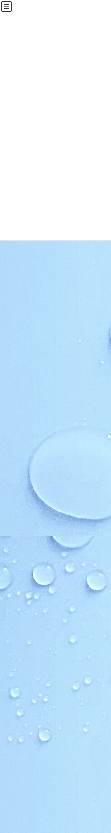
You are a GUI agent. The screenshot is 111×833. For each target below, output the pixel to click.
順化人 (17, 561)
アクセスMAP (22, 458)
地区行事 (19, 509)
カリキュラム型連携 (28, 685)
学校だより (20, 695)
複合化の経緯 (22, 674)
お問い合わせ (18, 705)
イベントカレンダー (28, 530)
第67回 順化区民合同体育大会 (33, 790)
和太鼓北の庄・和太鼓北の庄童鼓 (41, 592)
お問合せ (22, 726)
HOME (16, 417)
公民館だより (21, 654)
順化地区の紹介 (24, 427)
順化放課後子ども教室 (33, 643)
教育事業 (19, 499)
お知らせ (18, 479)
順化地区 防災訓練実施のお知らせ (42, 749)
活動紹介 (18, 541)
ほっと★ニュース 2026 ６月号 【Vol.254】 (51, 776)
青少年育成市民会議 (31, 633)
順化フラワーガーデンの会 (36, 571)
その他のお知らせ (26, 520)
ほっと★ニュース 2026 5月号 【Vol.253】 (45, 804)
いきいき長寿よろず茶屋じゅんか (41, 602)
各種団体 (19, 613)
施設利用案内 (22, 448)
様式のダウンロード (28, 468)
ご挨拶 (17, 437)
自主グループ (22, 551)
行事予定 (19, 489)
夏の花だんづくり (29, 763)
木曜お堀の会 (25, 582)
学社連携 (18, 664)
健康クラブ (24, 623)
